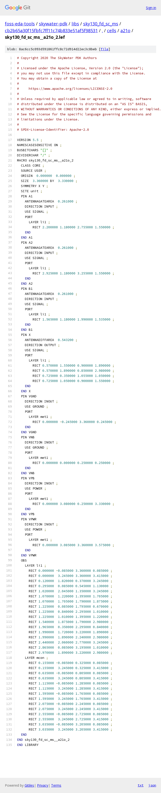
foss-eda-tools (20, 24)
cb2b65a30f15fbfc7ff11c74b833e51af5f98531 (51, 30)
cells (111, 30)
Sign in (151, 7)
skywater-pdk (53, 24)
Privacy (42, 785)
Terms (56, 785)
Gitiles (29, 785)
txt (140, 785)
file (104, 49)
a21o (125, 30)
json (152, 785)
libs (75, 24)
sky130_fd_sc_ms (100, 24)
